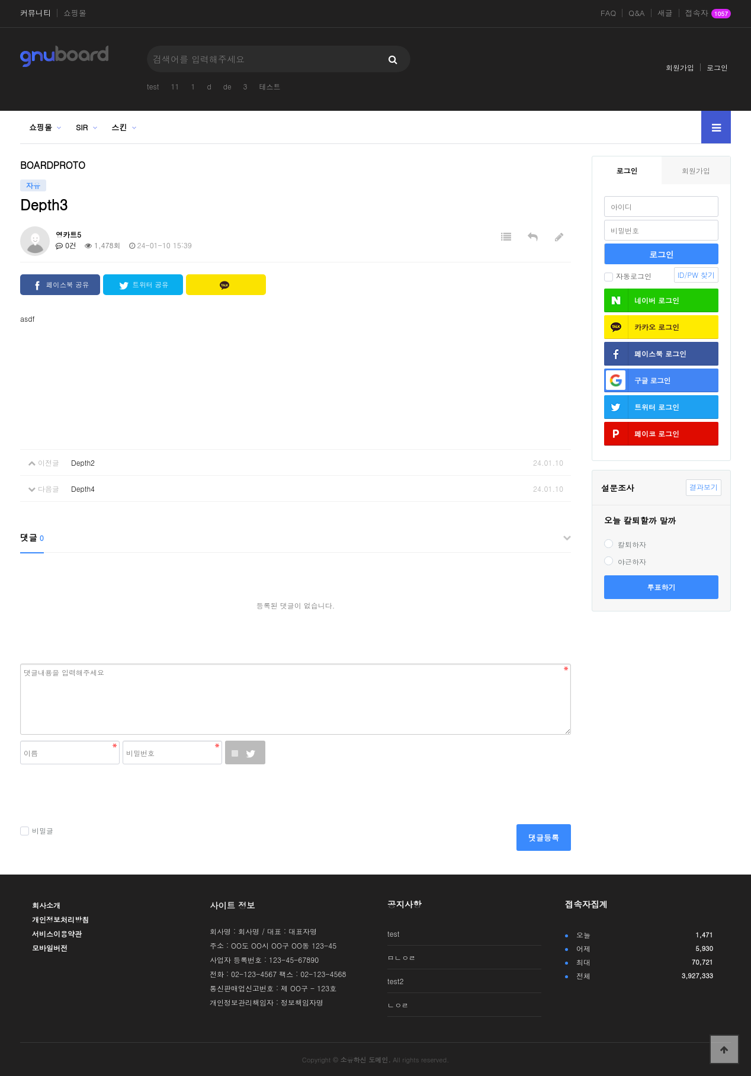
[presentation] (110, 795)
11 (175, 86)
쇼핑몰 (74, 13)
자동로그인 (627, 276)
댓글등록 (543, 837)
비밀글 (36, 830)
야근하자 (625, 561)
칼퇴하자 (625, 544)
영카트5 (68, 234)
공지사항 (404, 904)
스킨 (119, 127)
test (153, 86)
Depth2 (83, 462)
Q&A (636, 13)
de (227, 86)
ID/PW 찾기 (696, 275)
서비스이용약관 (57, 933)
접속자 (708, 13)
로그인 (717, 67)
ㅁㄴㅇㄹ (401, 957)
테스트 (270, 86)
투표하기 (661, 587)
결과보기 (703, 487)
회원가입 (680, 67)
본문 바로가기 (0, 0)
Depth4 (83, 488)
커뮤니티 (35, 13)
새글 (665, 13)
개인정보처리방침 (60, 919)
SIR (82, 127)
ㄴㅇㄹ (398, 1005)
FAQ (608, 13)
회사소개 (46, 905)
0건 (66, 245)
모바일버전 (50, 948)
